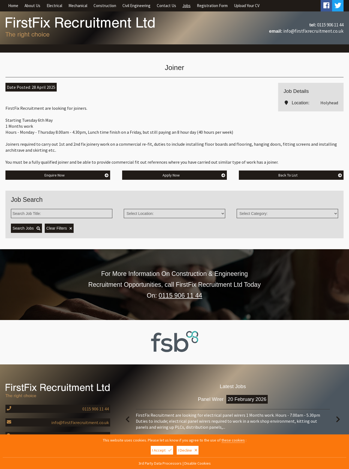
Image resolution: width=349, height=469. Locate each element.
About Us (32, 5)
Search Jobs (26, 228)
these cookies (233, 440)
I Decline (187, 450)
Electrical (54, 5)
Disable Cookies (197, 463)
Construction (105, 5)
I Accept (162, 450)
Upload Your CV (247, 5)
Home (13, 5)
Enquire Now (76, 175)
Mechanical (77, 5)
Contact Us (166, 5)
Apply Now (194, 175)
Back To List (310, 175)
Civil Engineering (136, 5)
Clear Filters (59, 228)
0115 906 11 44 (330, 25)
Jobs (186, 5)
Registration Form (212, 5)
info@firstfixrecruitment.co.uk (313, 31)
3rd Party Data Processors (160, 463)
